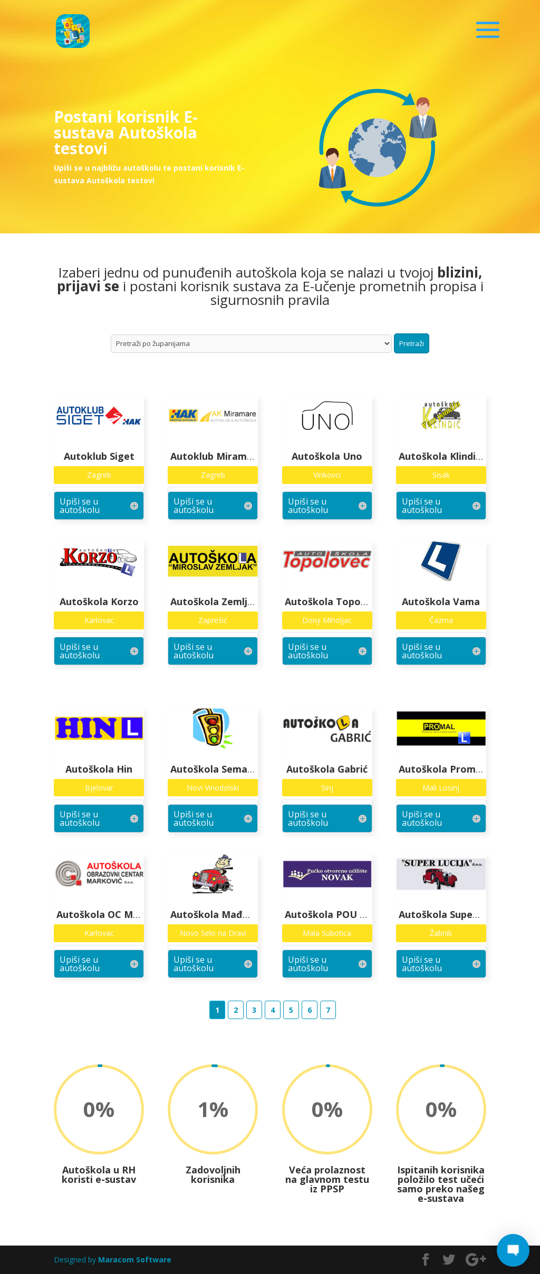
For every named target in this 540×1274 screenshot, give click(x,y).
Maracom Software (134, 1260)
